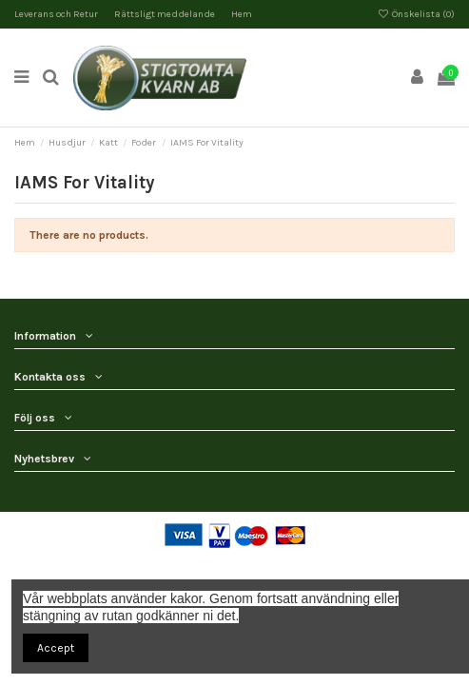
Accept (55, 648)
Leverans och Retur (57, 14)
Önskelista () (416, 14)
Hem (241, 14)
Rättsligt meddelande (165, 14)
